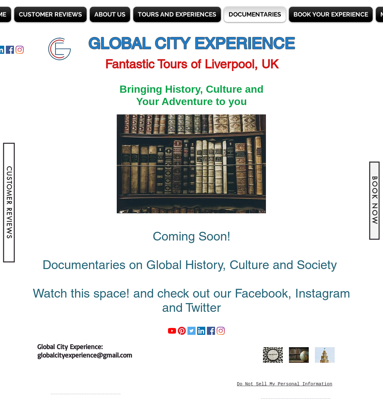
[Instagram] (20, 50)
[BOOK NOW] (374, 200)
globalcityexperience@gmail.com (84, 355)
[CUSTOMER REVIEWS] (9, 203)
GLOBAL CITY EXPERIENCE (191, 43)
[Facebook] (10, 50)
